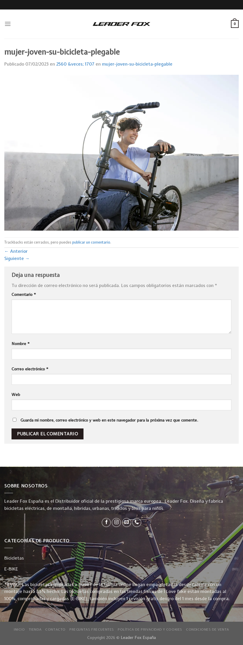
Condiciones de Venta (207, 629)
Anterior (16, 251)
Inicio (19, 629)
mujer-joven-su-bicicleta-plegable (137, 64)
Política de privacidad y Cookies (150, 629)
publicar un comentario (91, 242)
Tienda (35, 629)
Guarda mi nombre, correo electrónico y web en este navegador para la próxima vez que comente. (109, 420)
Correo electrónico (30, 369)
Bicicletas (14, 558)
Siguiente (17, 258)
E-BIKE (11, 569)
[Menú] (7, 24)
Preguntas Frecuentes (91, 629)
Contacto (55, 629)
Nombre (21, 343)
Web (16, 394)
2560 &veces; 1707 (75, 64)
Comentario (24, 294)
